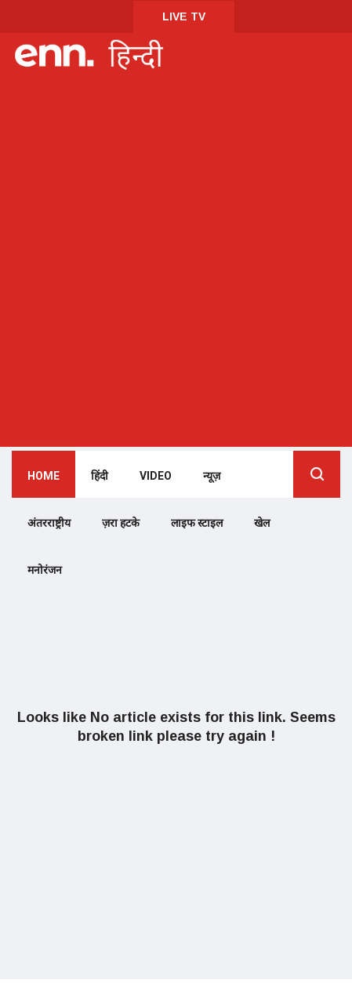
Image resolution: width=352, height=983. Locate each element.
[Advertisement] (176, 260)
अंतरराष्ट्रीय (49, 523)
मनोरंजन (44, 570)
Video (156, 476)
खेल (262, 523)
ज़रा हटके (121, 523)
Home (43, 476)
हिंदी (99, 476)
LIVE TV (183, 16)
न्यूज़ (211, 476)
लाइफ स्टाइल (197, 523)
